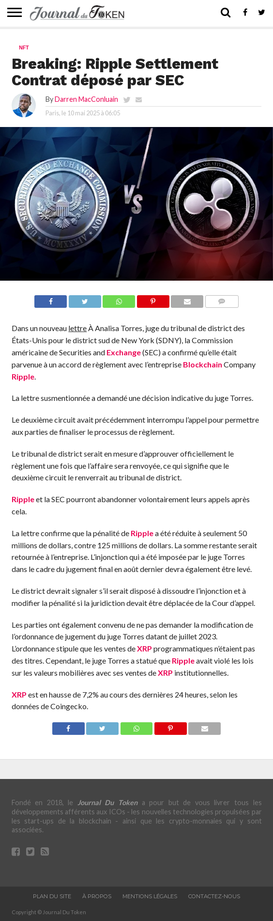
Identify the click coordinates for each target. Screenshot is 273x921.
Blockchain (202, 364)
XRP (144, 648)
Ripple (23, 376)
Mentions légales (149, 896)
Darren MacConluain (86, 99)
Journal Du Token (107, 802)
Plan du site (52, 896)
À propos (96, 896)
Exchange (123, 352)
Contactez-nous (214, 896)
